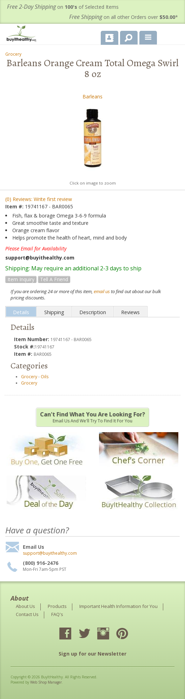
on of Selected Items (63, 7)
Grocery (13, 54)
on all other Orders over (123, 17)
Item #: (15, 206)
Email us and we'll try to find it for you (92, 417)
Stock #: (24, 346)
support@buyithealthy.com (50, 553)
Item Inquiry (20, 279)
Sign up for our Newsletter (92, 653)
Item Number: (32, 339)
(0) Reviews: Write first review (38, 199)
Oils (44, 377)
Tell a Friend (54, 279)
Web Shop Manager (46, 682)
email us (102, 291)
